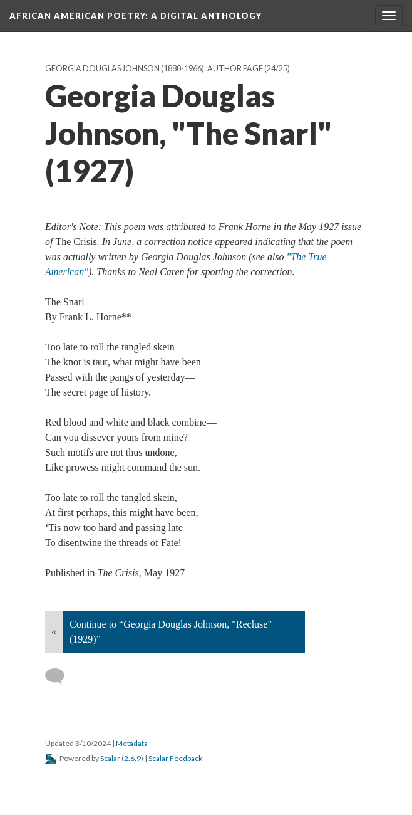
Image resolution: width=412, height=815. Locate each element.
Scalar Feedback (175, 758)
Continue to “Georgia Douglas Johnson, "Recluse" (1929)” (171, 631)
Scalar (110, 758)
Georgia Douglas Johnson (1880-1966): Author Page (154, 68)
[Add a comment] (60, 676)
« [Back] (53, 631)
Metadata (132, 743)
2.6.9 (132, 758)
